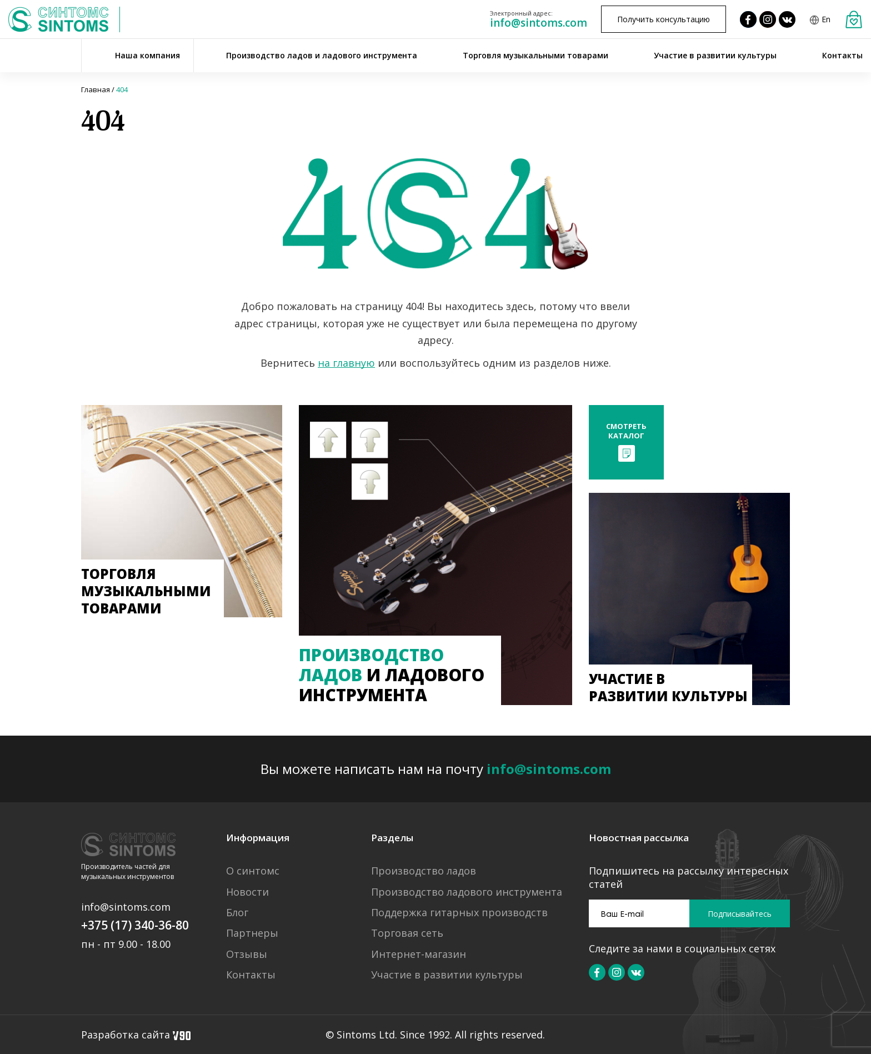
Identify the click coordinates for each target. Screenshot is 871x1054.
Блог (237, 912)
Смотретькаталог (626, 431)
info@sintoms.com (538, 23)
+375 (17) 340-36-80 (135, 925)
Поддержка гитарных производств (459, 912)
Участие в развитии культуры (715, 55)
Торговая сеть (407, 933)
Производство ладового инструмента (466, 892)
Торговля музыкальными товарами (535, 55)
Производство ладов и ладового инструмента (321, 55)
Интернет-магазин (418, 954)
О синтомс (252, 871)
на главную (346, 363)
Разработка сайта (136, 1034)
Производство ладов (423, 871)
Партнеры (252, 933)
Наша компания (147, 55)
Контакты (842, 55)
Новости (247, 892)
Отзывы (246, 954)
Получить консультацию (663, 19)
